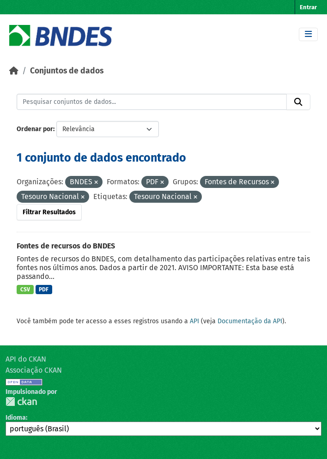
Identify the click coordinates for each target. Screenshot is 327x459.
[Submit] (298, 102)
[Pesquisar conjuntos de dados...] (152, 102)
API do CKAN (26, 359)
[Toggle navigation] (308, 34)
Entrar (308, 7)
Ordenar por (35, 129)
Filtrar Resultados (49, 212)
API (194, 321)
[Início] (13, 71)
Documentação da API (250, 321)
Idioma (16, 418)
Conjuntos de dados (66, 71)
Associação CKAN (34, 370)
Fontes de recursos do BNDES (66, 246)
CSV (25, 289)
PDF (43, 289)
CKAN (21, 401)
